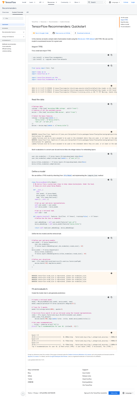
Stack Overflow (87, 379)
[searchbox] (12, 18)
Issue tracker (86, 373)
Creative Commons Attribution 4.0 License (79, 354)
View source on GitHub (61, 33)
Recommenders (9, 8)
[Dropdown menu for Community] (70, 2)
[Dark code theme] (108, 54)
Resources (44, 22)
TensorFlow (35, 22)
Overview (5, 12)
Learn (31, 2)
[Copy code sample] (111, 54)
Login (133, 2)
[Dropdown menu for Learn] (35, 2)
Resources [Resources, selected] (51, 2)
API (40, 2)
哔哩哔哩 (30, 382)
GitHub (125, 2)
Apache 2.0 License (33, 356)
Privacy (36, 393)
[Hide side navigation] (23, 393)
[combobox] (96, 2)
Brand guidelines (87, 382)
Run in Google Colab (41, 33)
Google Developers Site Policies (58, 356)
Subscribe (114, 393)
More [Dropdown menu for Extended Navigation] (76, 2)
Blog (29, 373)
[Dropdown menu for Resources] (57, 2)
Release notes (86, 376)
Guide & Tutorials (65, 22)
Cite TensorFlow (87, 385)
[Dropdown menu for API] (43, 2)
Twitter (30, 379)
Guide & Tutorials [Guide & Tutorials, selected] (17, 12)
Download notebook (82, 33)
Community (64, 2)
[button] (11, 32)
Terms (30, 393)
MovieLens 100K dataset (86, 39)
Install (24, 2)
